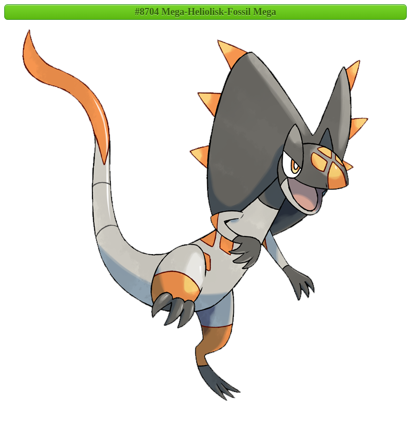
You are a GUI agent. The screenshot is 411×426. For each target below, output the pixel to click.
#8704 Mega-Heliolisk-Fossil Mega (205, 11)
